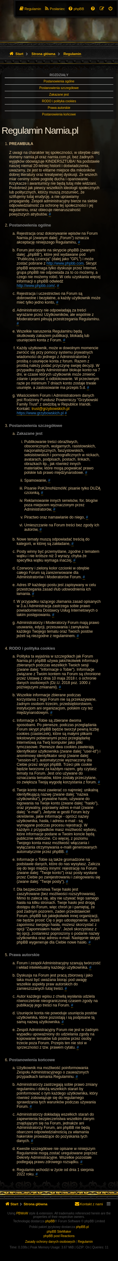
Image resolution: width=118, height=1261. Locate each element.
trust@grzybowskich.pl (50, 408)
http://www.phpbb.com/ (36, 285)
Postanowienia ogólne (59, 81)
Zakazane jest (59, 94)
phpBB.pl (82, 1227)
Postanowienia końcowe (59, 114)
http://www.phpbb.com (65, 263)
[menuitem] (111, 9)
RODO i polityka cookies (59, 101)
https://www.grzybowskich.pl (40, 413)
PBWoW (22, 1213)
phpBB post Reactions (59, 1236)
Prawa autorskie (59, 107)
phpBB (50, 1221)
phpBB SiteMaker (59, 1231)
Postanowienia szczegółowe (59, 88)
